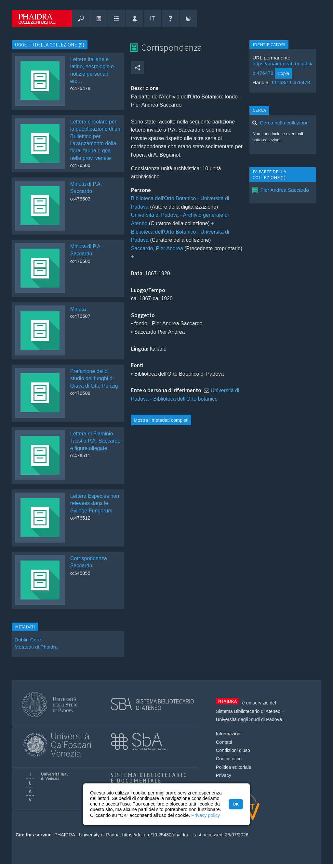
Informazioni (228, 733)
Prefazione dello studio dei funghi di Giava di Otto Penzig (94, 378)
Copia (283, 73)
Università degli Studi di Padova (249, 719)
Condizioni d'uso (233, 750)
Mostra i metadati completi (161, 420)
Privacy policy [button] (205, 815)
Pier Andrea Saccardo (284, 190)
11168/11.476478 (290, 82)
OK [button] (236, 804)
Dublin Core (28, 639)
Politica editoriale (233, 767)
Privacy (223, 775)
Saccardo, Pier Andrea (157, 248)
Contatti (224, 742)
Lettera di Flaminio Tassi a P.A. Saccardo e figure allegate (95, 441)
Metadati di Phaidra (36, 647)
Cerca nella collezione (284, 122)
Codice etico (229, 758)
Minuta (78, 309)
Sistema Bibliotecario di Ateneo (248, 711)
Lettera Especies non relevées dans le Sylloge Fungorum (94, 503)
